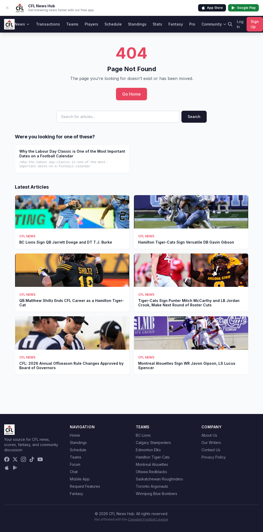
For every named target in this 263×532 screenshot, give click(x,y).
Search (194, 116)
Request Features (85, 486)
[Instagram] (23, 459)
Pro (192, 24)
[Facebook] (6, 459)
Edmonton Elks (148, 450)
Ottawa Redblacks (151, 471)
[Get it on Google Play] (15, 467)
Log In (240, 24)
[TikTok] (31, 459)
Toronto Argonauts (152, 486)
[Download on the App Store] (6, 467)
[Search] (230, 24)
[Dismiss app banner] (7, 8)
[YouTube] (40, 459)
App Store (212, 8)
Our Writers (211, 442)
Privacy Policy (213, 457)
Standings (137, 24)
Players (91, 24)
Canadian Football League (148, 519)
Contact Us (210, 450)
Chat (74, 471)
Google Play (243, 8)
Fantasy (175, 24)
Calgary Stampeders (153, 442)
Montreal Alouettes (152, 464)
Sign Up (255, 24)
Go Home (131, 94)
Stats (157, 24)
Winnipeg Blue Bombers (156, 493)
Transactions (48, 24)
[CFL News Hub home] (9, 24)
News (22, 24)
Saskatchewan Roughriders (159, 479)
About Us (209, 435)
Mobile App (80, 479)
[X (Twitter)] (15, 459)
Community (214, 24)
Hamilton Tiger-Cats (153, 457)
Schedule (113, 24)
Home (75, 435)
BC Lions (143, 435)
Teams (72, 24)
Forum (75, 464)
